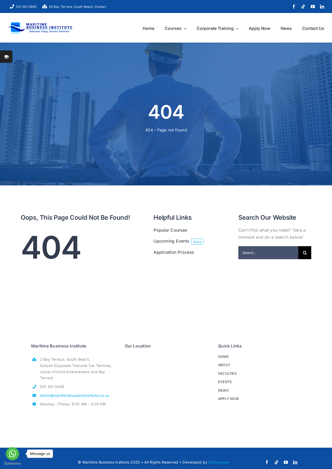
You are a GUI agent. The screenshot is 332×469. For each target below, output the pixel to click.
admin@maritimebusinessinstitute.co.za (74, 395)
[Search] (304, 252)
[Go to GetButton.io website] (12, 463)
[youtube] (313, 6)
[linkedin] (322, 6)
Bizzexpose (219, 462)
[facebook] (294, 6)
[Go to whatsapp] (12, 453)
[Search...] (268, 252)
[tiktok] (303, 6)
